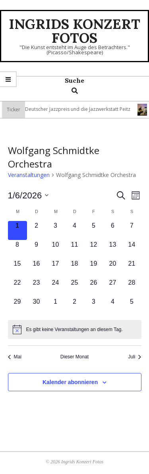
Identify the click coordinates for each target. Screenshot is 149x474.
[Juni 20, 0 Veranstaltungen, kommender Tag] (112, 268)
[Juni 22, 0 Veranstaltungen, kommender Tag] (17, 287)
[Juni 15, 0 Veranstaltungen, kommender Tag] (17, 268)
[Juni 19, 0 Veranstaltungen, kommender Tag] (93, 268)
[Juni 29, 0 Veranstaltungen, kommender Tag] (17, 306)
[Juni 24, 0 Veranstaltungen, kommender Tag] (55, 287)
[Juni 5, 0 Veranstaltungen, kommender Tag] (93, 230)
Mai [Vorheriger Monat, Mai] (14, 357)
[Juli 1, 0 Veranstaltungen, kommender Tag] (55, 306)
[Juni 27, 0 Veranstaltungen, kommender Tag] (112, 287)
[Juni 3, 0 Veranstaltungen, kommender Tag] (55, 230)
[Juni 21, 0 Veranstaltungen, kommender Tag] (131, 268)
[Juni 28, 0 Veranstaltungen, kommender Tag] (131, 287)
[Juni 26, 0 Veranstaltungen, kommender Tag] (93, 287)
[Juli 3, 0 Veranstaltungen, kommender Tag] (93, 306)
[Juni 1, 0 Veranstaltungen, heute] (17, 230)
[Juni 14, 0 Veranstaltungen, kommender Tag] (131, 249)
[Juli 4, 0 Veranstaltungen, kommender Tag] (112, 306)
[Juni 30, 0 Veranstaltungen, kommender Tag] (36, 306)
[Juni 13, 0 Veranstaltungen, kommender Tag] (112, 249)
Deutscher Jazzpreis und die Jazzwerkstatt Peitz (84, 109)
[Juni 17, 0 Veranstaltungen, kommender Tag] (55, 268)
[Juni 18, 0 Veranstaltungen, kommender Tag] (74, 268)
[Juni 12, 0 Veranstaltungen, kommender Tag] (93, 249)
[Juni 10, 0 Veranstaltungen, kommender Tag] (55, 249)
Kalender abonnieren (70, 382)
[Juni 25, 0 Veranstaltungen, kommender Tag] (74, 287)
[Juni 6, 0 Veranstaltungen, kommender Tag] (112, 230)
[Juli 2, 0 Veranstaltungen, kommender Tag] (74, 306)
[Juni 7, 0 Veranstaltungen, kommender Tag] (131, 230)
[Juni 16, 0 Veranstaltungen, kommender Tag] (36, 268)
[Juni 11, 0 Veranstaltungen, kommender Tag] (74, 249)
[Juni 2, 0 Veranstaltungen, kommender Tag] (36, 230)
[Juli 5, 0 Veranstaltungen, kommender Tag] (131, 306)
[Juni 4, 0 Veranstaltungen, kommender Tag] (74, 230)
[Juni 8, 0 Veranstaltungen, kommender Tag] (17, 249)
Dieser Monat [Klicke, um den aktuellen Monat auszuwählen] (74, 357)
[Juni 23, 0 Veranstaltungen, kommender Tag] (36, 287)
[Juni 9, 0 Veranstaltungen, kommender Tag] (36, 249)
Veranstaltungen (29, 175)
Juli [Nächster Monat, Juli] (134, 357)
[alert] (74, 329)
